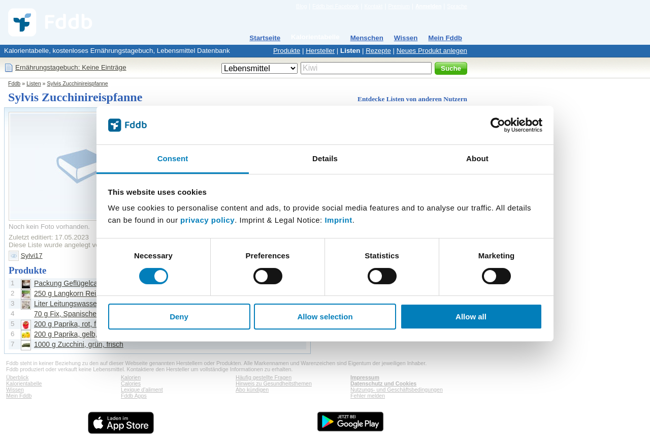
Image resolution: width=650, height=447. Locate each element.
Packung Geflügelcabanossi (78, 283)
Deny (179, 316)
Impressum (364, 377)
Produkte (286, 50)
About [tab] (477, 158)
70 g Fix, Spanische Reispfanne (84, 314)
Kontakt (373, 6)
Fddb (14, 83)
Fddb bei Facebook (335, 6)
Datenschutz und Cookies (383, 383)
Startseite (264, 38)
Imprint (338, 220)
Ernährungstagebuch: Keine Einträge (70, 67)
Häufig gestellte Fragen (263, 377)
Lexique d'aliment (142, 389)
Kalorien (131, 377)
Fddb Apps (134, 396)
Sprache (457, 6)
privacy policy (207, 220)
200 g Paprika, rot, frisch (72, 324)
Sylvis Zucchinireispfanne (77, 83)
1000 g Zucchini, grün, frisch (78, 344)
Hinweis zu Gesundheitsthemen (274, 383)
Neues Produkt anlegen (432, 50)
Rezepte (378, 50)
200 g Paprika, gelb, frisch (75, 334)
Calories (131, 383)
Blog (301, 6)
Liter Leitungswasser (66, 304)
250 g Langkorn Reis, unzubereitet (88, 293)
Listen (350, 50)
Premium (399, 6)
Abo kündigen (252, 389)
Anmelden (428, 6)
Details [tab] (325, 158)
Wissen (406, 38)
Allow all (471, 316)
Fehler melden (367, 396)
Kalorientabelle (315, 37)
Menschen (366, 38)
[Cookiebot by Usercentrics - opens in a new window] (497, 125)
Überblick (17, 377)
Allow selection (324, 316)
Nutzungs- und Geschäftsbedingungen (396, 389)
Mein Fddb (445, 38)
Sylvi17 (32, 255)
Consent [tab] (172, 158)
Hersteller (320, 50)
